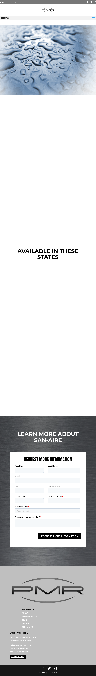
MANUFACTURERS (30, 616)
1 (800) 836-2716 (9, 2)
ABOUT (25, 613)
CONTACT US (18, 656)
